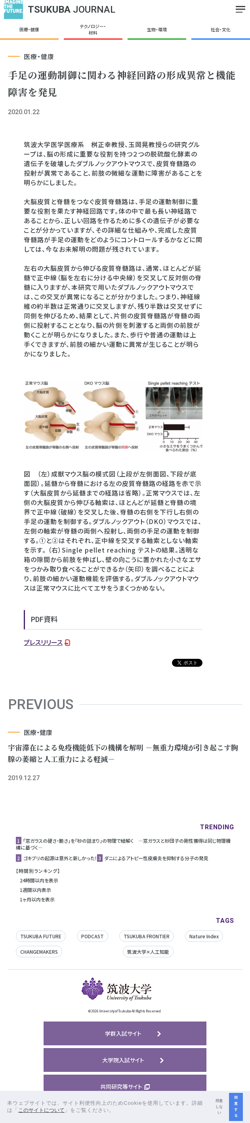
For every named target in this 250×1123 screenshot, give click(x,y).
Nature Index (204, 936)
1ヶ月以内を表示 (37, 899)
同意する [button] (236, 1106)
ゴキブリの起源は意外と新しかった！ (60, 858)
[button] (117, 1111)
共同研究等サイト (121, 1086)
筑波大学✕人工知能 (148, 951)
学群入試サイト (123, 1033)
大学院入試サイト (123, 1060)
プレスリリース (43, 642)
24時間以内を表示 (39, 880)
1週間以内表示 (35, 889)
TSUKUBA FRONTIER (147, 936)
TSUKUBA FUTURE (40, 936)
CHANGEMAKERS (39, 951)
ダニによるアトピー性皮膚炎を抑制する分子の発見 (156, 858)
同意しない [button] (219, 1107)
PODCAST (92, 936)
